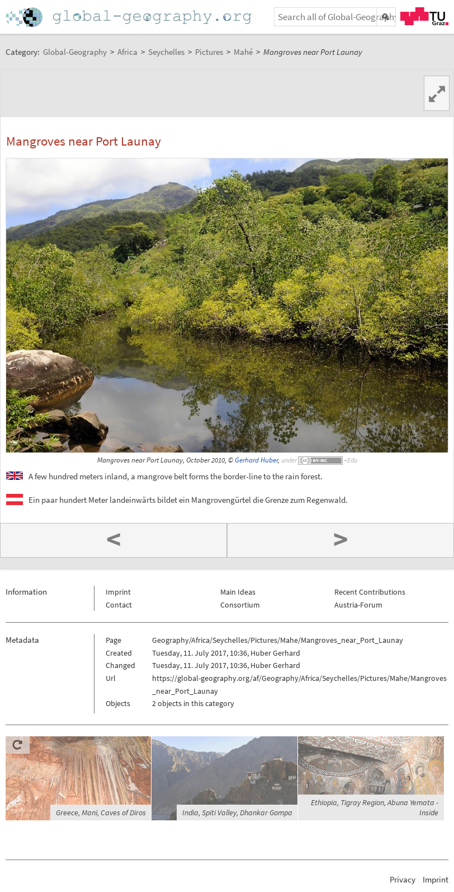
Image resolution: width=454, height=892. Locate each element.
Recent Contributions (369, 592)
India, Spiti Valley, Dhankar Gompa (237, 812)
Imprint (118, 592)
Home (130, 17)
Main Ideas (238, 592)
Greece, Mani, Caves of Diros (101, 812)
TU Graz (424, 16)
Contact (119, 605)
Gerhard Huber (256, 460)
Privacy (402, 879)
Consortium (240, 605)
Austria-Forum (358, 605)
